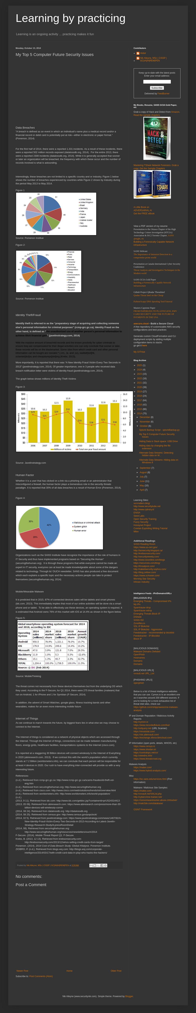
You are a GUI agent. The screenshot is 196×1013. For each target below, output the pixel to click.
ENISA (137, 512)
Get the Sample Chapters (152, 168)
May (142, 485)
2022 (140, 378)
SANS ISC (139, 620)
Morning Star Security (144, 578)
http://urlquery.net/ (143, 728)
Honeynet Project (142, 525)
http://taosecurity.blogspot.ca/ (148, 550)
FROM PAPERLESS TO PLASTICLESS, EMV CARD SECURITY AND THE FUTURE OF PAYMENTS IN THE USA (155, 314)
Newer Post (22, 971)
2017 (140, 400)
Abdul (143, 53)
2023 (140, 374)
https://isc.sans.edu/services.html (150, 779)
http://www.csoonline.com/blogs (149, 560)
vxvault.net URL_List (144, 673)
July (142, 476)
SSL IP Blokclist (141, 626)
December (145, 417)
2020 (140, 387)
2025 (140, 365)
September (145, 468)
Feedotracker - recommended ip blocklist (154, 632)
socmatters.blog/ (142, 503)
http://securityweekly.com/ (146, 556)
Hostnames (139, 657)
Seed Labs (139, 516)
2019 (140, 391)
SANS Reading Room (144, 544)
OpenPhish (139, 654)
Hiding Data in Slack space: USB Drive (158, 441)
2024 (140, 369)
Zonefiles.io (139, 623)
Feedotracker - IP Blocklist (147, 636)
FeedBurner (163, 93)
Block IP (138, 639)
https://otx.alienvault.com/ (146, 734)
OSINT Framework (143, 809)
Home (69, 971)
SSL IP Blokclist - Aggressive (148, 629)
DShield (138, 617)
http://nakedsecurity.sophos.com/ (150, 569)
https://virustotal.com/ (144, 731)
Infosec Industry (142, 582)
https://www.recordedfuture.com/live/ (152, 725)
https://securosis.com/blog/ (147, 563)
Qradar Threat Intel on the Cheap (148, 295)
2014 (140, 413)
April (142, 490)
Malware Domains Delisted (147, 651)
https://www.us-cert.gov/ (145, 547)
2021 (140, 382)
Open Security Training (145, 519)
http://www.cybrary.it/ (144, 509)
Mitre (136, 531)
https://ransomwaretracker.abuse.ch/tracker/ (155, 800)
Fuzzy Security (141, 522)
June (142, 481)
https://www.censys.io (144, 746)
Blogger (129, 996)
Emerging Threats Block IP (147, 613)
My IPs (137, 604)
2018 (140, 396)
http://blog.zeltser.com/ (145, 572)
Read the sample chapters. (147, 115)
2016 (140, 404)
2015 (140, 409)
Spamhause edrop (143, 610)
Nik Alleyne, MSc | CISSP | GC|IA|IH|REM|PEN (153, 59)
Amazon (175, 112)
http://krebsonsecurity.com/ (147, 553)
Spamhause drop (142, 607)
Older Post (116, 971)
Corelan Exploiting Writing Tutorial (151, 528)
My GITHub (139, 352)
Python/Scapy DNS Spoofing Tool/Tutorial (153, 301)
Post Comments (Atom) (41, 976)
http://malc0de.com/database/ (148, 803)
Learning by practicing (71, 18)
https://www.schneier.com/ (147, 575)
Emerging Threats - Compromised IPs (152, 601)
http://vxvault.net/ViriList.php (148, 794)
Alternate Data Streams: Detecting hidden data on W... (156, 454)
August (143, 472)
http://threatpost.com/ (144, 566)
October (144, 426)
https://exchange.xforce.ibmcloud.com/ (153, 737)
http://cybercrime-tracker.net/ (148, 797)
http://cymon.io (141, 722)
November (145, 421)
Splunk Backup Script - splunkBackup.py (159, 430)
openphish (139, 683)
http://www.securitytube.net (147, 506)
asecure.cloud (141, 323)
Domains (138, 661)
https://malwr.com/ (143, 791)
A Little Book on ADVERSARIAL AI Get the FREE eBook (144, 210)
